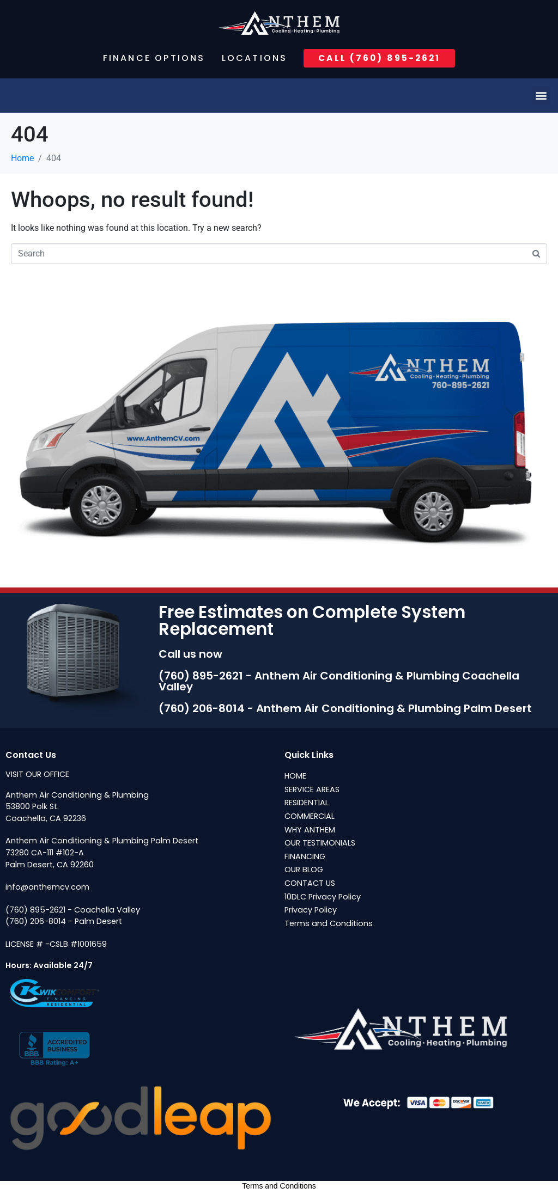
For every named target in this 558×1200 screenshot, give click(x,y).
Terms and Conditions (279, 1186)
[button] (541, 96)
